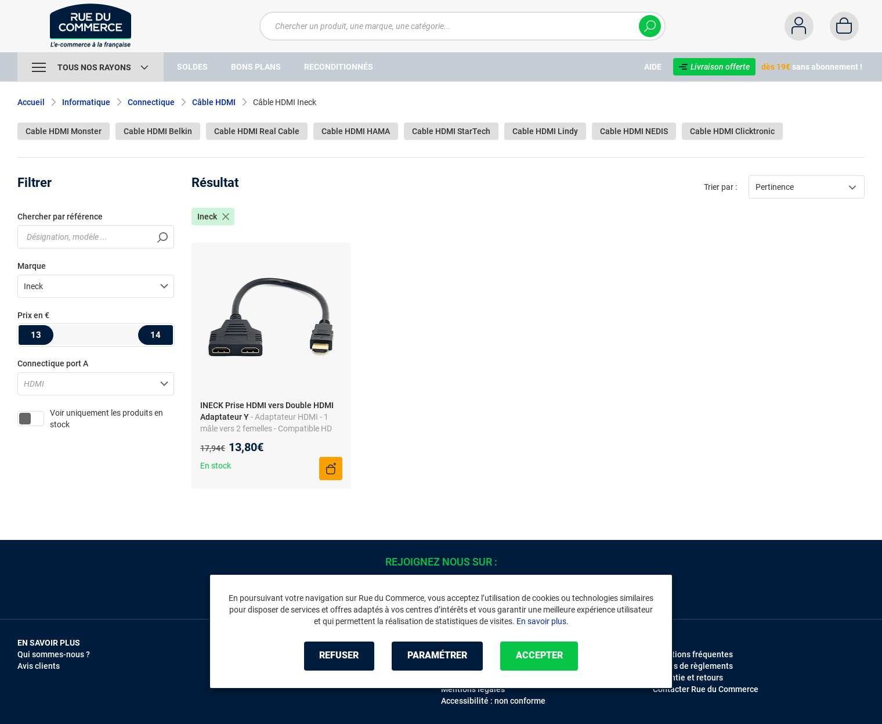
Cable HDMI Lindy (545, 131)
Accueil (31, 102)
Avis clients (38, 666)
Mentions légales (473, 689)
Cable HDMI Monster (64, 131)
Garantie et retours (688, 677)
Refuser (339, 655)
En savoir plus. (542, 621)
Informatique (86, 102)
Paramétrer (437, 655)
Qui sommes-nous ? (53, 654)
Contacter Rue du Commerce (705, 689)
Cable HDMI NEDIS (634, 131)
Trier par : (720, 187)
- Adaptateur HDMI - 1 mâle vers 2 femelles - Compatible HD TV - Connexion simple (266, 428)
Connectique (151, 102)
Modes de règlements (693, 666)
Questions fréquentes (693, 654)
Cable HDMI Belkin (158, 131)
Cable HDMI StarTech (451, 131)
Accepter (539, 655)
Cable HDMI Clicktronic (732, 131)
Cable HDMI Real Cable (256, 131)
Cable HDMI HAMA (355, 131)
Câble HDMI (214, 102)
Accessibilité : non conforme (493, 700)
